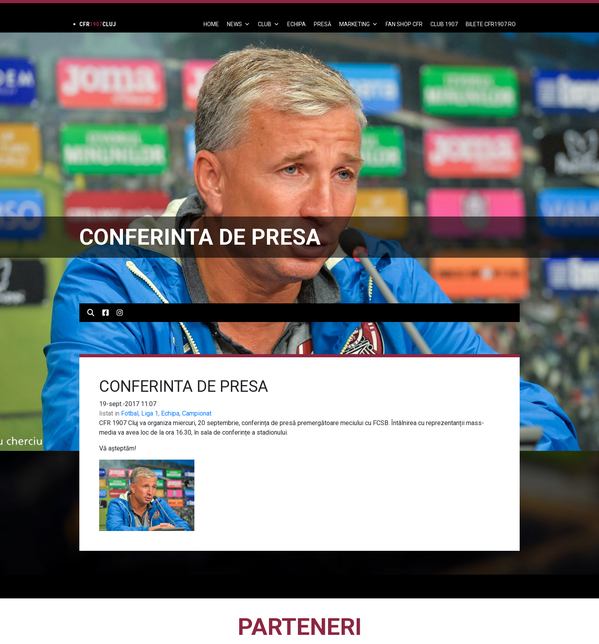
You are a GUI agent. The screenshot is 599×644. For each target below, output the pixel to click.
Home (211, 24)
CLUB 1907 (444, 24)
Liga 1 (149, 413)
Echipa (170, 413)
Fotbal (129, 413)
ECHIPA (296, 24)
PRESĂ (322, 24)
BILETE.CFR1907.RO (491, 24)
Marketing (358, 24)
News (238, 24)
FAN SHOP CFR (404, 24)
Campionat (196, 413)
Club (268, 24)
